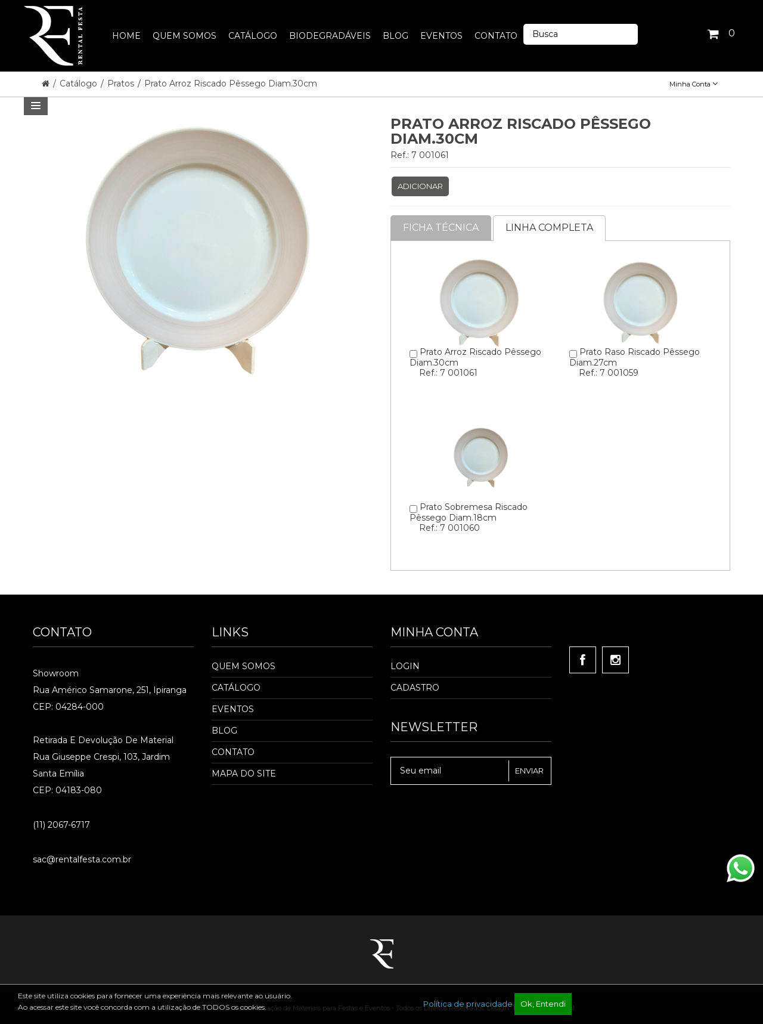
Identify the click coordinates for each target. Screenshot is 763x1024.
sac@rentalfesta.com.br (82, 859)
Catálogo (80, 83)
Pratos (122, 83)
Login (405, 666)
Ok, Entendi (543, 1003)
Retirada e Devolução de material (103, 740)
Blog (224, 730)
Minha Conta (693, 84)
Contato (233, 752)
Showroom (56, 673)
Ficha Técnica (441, 227)
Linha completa (549, 227)
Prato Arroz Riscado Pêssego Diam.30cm (230, 83)
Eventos (233, 709)
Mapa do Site (244, 773)
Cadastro (414, 687)
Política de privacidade (468, 1003)
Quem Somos (243, 666)
